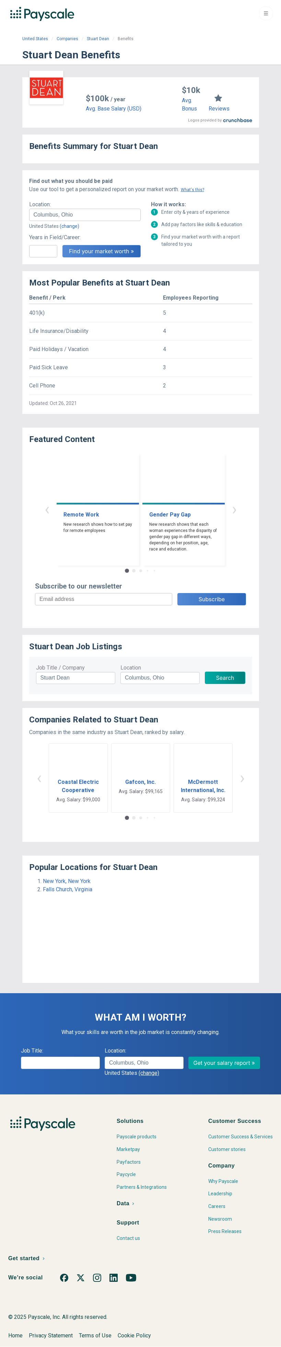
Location (130, 667)
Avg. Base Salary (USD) (113, 108)
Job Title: (32, 1050)
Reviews (219, 108)
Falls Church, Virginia (67, 889)
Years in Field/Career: (55, 237)
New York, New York (67, 881)
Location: (40, 204)
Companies (67, 38)
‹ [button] (47, 509)
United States (35, 38)
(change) (69, 226)
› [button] (234, 509)
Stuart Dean (98, 38)
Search (225, 677)
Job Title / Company (60, 667)
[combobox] (85, 215)
